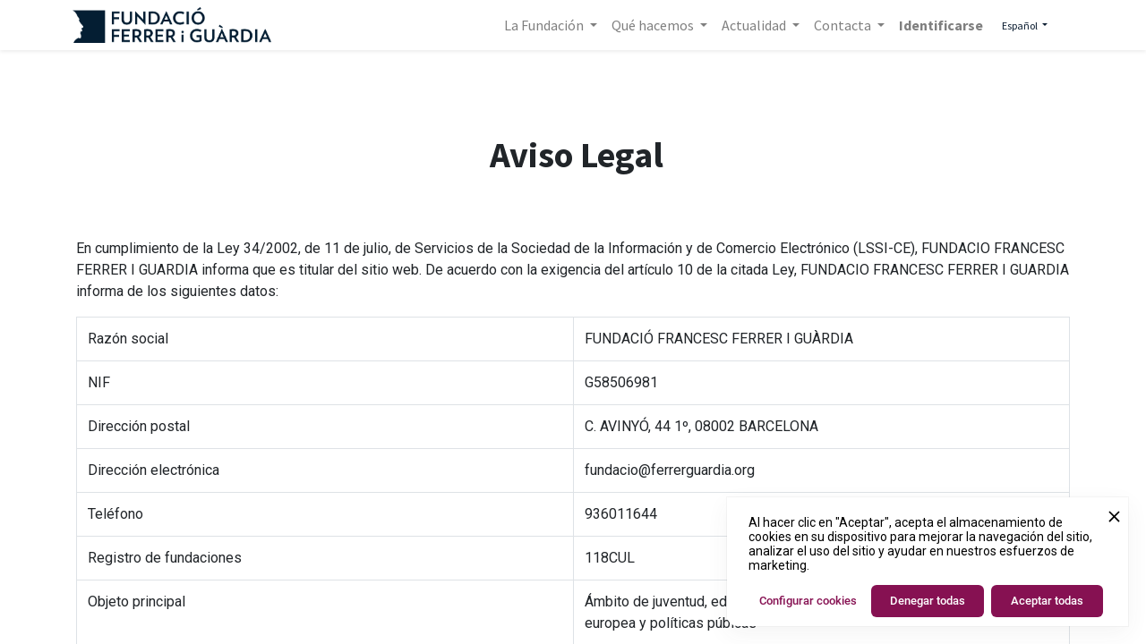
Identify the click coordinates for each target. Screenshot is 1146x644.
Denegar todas (927, 600)
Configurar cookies (808, 600)
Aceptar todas (1047, 600)
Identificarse (937, 25)
